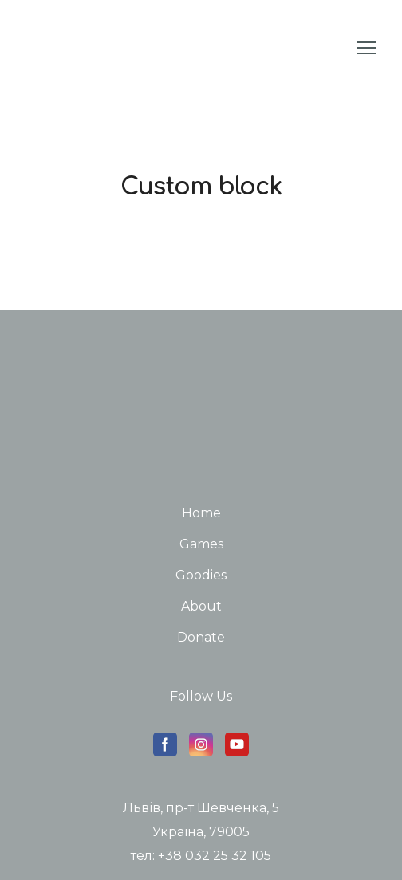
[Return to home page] (50, 48)
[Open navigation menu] (367, 48)
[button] (165, 744)
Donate (201, 637)
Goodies (201, 575)
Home (201, 513)
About (201, 606)
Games (201, 544)
